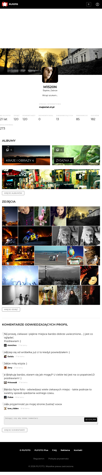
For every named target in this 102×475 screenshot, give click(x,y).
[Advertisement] (51, 28)
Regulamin (38, 462)
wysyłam (90, 421)
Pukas (10, 399)
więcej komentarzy (14, 433)
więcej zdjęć (11, 311)
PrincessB (12, 384)
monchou (12, 347)
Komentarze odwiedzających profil (35, 326)
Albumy (9, 140)
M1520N (50, 87)
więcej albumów (13, 193)
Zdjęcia (9, 201)
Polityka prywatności (58, 462)
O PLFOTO (25, 453)
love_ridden (13, 410)
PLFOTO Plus (41, 453)
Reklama (65, 453)
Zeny (10, 370)
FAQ (54, 453)
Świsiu (11, 358)
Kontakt (78, 453)
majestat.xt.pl (46, 107)
